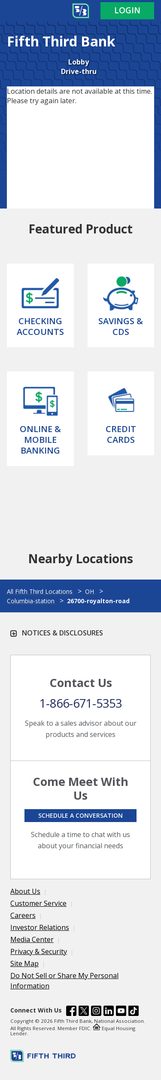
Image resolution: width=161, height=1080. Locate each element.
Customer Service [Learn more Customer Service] (38, 903)
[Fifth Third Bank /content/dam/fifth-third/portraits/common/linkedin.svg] (108, 1012)
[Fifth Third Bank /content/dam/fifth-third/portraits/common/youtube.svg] (121, 1012)
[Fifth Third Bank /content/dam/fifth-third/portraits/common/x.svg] (84, 1012)
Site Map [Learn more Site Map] (24, 963)
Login (127, 10)
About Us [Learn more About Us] (25, 891)
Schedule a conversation (80, 815)
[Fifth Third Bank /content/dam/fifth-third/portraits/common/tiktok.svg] (133, 1012)
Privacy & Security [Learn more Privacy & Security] (38, 951)
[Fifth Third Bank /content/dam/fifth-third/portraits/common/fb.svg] (71, 1012)
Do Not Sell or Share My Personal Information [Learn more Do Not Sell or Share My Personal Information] (64, 981)
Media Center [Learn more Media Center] (32, 939)
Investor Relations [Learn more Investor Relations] (39, 927)
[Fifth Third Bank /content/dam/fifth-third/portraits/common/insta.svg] (96, 1012)
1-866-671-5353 (80, 703)
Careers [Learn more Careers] (23, 915)
